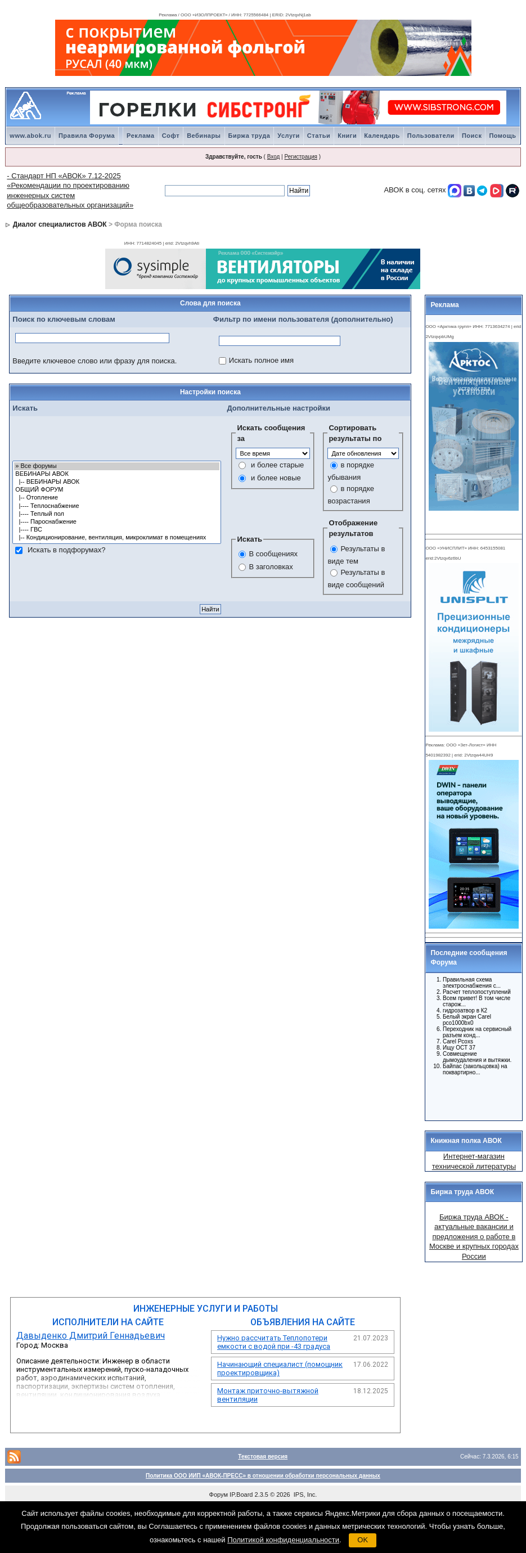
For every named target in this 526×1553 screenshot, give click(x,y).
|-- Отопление (116, 498)
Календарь (382, 135)
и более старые (277, 465)
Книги (347, 135)
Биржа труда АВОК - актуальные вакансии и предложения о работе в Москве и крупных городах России (474, 1237)
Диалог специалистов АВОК (60, 224)
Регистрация (300, 157)
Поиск (472, 135)
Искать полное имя (261, 360)
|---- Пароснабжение (116, 522)
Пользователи (431, 135)
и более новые (276, 478)
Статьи (318, 135)
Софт (171, 135)
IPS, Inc (305, 1494)
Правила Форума (87, 135)
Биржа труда (249, 135)
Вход (273, 157)
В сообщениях (273, 554)
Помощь (502, 135)
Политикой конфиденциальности (283, 1540)
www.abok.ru (30, 135)
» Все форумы (116, 466)
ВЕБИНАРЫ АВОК (116, 474)
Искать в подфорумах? (66, 550)
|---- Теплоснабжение (116, 506)
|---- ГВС (116, 530)
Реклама (141, 135)
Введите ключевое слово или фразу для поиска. (94, 361)
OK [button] (362, 1540)
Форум (218, 1494)
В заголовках (271, 566)
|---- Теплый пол (116, 514)
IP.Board (241, 1494)
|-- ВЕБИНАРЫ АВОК (116, 482)
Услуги (288, 135)
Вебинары (204, 135)
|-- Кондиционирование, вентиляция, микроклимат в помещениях (116, 538)
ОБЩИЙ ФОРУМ (116, 490)
